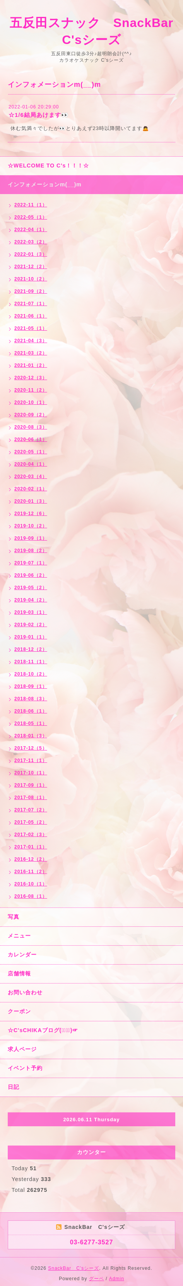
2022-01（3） (30, 254)
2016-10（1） (30, 884)
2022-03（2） (30, 242)
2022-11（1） (30, 205)
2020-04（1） (30, 464)
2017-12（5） (30, 748)
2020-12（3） (30, 377)
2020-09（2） (30, 414)
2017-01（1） (30, 847)
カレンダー (22, 954)
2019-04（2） (30, 600)
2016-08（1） (30, 896)
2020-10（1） (30, 402)
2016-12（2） (30, 859)
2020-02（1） (30, 489)
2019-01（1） (30, 637)
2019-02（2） (30, 624)
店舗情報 (19, 973)
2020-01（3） (30, 501)
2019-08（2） (30, 550)
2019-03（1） (30, 612)
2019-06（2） (30, 575)
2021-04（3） (30, 340)
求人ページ (22, 1049)
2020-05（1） (30, 452)
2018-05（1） (30, 723)
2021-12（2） (30, 266)
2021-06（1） (30, 316)
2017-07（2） (30, 810)
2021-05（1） (30, 328)
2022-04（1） (30, 229)
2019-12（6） (30, 513)
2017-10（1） (30, 773)
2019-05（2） (30, 587)
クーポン (19, 1011)
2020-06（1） (30, 439)
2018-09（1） (30, 686)
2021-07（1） (30, 303)
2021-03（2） (30, 353)
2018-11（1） (30, 661)
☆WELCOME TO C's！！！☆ (48, 165)
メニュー (19, 936)
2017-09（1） (30, 785)
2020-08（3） (30, 427)
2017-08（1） (30, 797)
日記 (13, 1087)
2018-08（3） (30, 698)
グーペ (96, 1278)
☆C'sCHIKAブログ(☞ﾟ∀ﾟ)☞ (43, 1030)
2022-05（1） (30, 217)
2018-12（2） (30, 649)
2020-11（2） (30, 390)
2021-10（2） (30, 279)
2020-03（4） (30, 476)
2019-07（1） (30, 563)
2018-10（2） (30, 674)
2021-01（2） (30, 365)
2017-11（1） (30, 760)
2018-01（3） (30, 735)
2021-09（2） (30, 291)
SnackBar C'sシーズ (73, 1268)
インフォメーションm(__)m (45, 184)
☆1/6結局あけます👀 (39, 115)
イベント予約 (25, 1068)
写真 (13, 917)
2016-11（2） (30, 871)
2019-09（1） (30, 538)
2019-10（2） (30, 526)
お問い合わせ (25, 992)
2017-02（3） (30, 834)
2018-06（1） (30, 711)
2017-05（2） (30, 822)
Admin (116, 1278)
